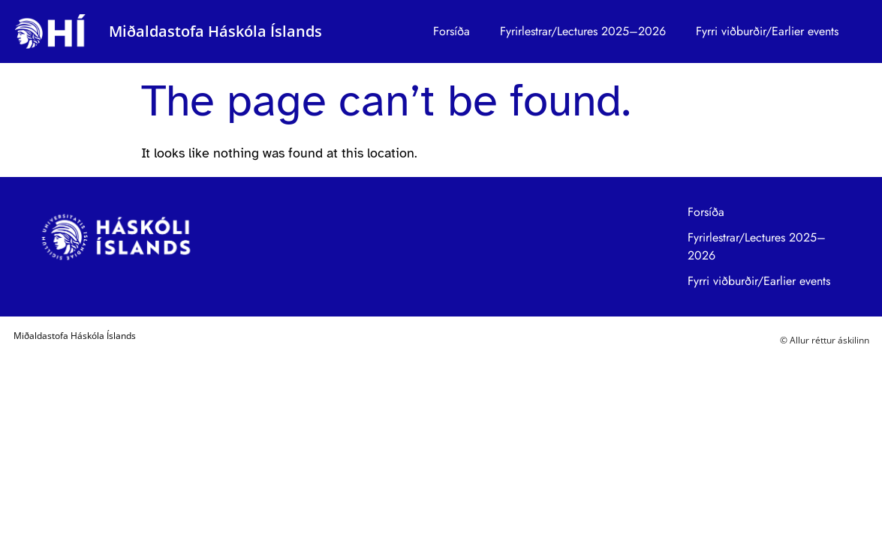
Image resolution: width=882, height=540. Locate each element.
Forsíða (451, 31)
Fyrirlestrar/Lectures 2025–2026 (583, 31)
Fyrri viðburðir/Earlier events (767, 31)
